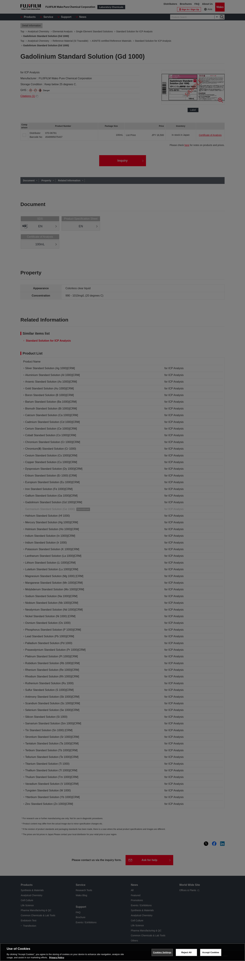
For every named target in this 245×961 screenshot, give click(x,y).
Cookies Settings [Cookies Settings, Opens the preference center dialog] (162, 952)
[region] (122, 952)
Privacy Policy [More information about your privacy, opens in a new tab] (56, 957)
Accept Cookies (210, 952)
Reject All (186, 952)
